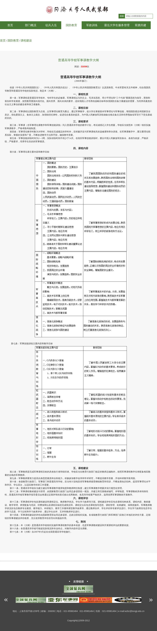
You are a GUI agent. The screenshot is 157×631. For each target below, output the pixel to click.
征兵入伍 (51, 25)
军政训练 (91, 25)
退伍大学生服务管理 (117, 25)
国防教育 (71, 25)
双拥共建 (140, 25)
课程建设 (26, 40)
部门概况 (30, 25)
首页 (10, 25)
